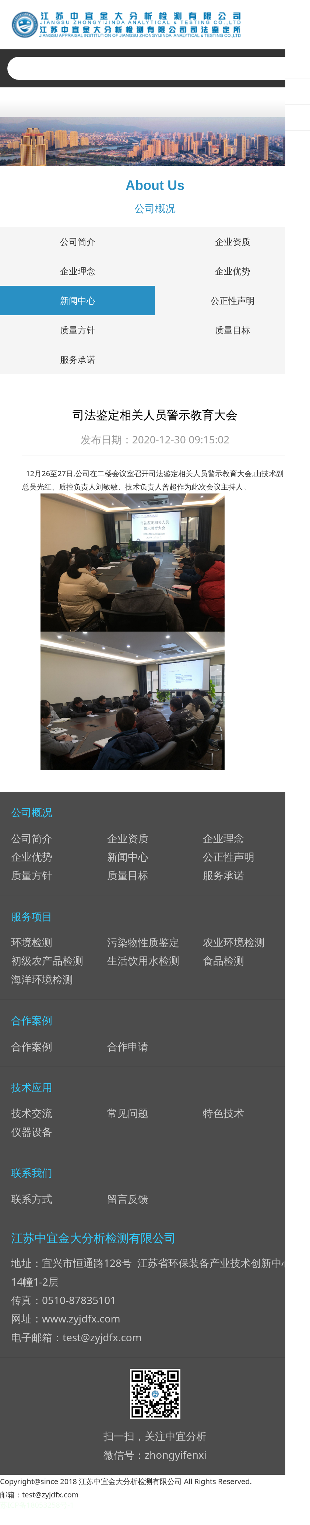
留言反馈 (127, 1201)
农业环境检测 (234, 945)
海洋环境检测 (42, 982)
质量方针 (77, 333)
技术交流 (31, 1116)
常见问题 (127, 1116)
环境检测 (31, 945)
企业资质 (232, 244)
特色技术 (223, 1116)
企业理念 (77, 274)
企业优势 (232, 274)
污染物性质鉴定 (143, 945)
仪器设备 (31, 1135)
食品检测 (223, 963)
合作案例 (31, 1049)
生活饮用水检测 (143, 963)
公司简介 (77, 244)
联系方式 (31, 1201)
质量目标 (232, 333)
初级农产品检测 (47, 963)
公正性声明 (233, 303)
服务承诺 (77, 362)
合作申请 (127, 1049)
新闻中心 (77, 303)
